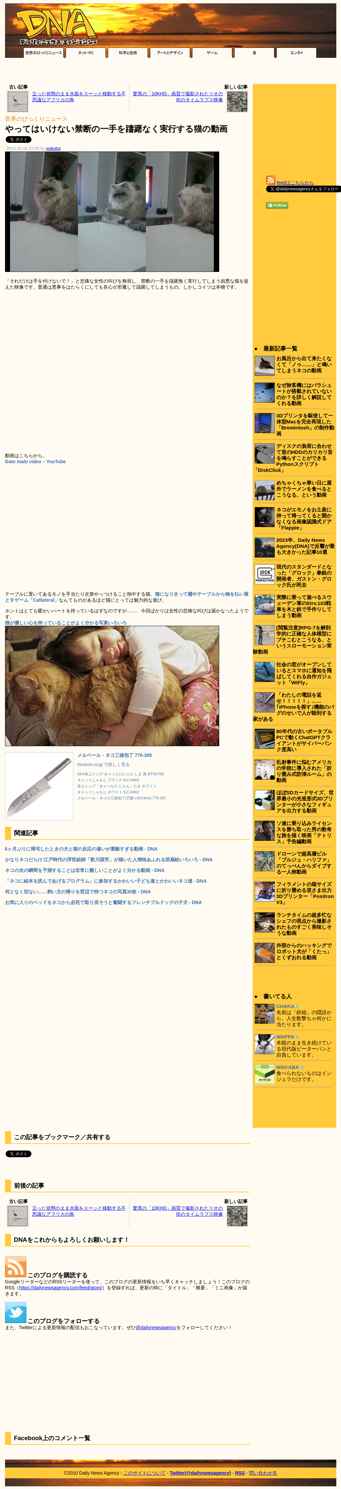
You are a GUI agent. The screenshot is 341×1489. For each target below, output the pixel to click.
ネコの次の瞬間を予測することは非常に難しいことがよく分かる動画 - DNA (85, 870)
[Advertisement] (170, 73)
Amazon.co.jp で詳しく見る (103, 764)
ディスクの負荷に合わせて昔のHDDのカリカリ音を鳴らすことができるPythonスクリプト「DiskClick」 (293, 458)
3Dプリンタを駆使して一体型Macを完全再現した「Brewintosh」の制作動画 (305, 424)
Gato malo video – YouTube (35, 461)
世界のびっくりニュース (36, 119)
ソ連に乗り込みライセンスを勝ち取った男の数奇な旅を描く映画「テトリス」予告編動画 (304, 832)
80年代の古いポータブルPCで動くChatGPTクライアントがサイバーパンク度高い (304, 740)
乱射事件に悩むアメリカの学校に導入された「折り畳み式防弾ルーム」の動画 (304, 771)
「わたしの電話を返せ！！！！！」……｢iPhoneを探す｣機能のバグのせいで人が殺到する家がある (293, 707)
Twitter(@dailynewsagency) (200, 1473)
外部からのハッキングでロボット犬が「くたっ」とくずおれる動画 (304, 951)
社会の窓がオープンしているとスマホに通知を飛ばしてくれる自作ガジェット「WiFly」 (304, 673)
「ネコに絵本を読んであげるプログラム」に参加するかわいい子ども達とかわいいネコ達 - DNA (106, 881)
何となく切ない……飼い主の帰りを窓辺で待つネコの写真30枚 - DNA (78, 891)
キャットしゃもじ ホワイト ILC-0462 (108, 792)
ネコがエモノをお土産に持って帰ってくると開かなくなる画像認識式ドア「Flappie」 (304, 518)
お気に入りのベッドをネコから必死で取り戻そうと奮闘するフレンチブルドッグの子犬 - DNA (103, 902)
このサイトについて (144, 1473)
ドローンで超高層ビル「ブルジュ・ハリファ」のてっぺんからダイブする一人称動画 (304, 863)
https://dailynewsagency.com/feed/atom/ (60, 1287)
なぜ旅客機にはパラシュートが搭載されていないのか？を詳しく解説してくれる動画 (304, 394)
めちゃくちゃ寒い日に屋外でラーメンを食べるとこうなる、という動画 (304, 489)
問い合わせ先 (263, 1473)
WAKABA (287, 1067)
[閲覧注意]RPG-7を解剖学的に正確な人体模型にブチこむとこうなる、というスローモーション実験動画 (292, 640)
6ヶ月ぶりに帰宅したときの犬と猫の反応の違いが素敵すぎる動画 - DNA (81, 849)
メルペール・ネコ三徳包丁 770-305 (114, 755)
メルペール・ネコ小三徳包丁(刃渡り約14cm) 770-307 (121, 798)
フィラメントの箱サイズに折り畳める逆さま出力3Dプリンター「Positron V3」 (305, 893)
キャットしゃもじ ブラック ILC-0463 (108, 780)
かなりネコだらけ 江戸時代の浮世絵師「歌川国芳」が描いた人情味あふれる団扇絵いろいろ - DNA (109, 859)
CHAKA (285, 1006)
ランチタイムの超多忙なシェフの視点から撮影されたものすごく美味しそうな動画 (304, 924)
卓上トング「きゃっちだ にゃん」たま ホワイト (117, 786)
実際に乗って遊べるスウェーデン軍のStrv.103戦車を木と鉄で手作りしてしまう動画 (304, 606)
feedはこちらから (295, 182)
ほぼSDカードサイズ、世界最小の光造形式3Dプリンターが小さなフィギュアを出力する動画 (305, 801)
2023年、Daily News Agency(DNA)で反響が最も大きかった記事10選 (305, 546)
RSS (240, 1473)
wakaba (53, 148)
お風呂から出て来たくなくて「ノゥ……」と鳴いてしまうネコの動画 (304, 364)
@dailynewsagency (156, 1327)
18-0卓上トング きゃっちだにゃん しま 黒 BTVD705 (120, 774)
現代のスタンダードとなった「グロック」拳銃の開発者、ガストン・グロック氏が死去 (304, 576)
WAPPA (285, 1036)
